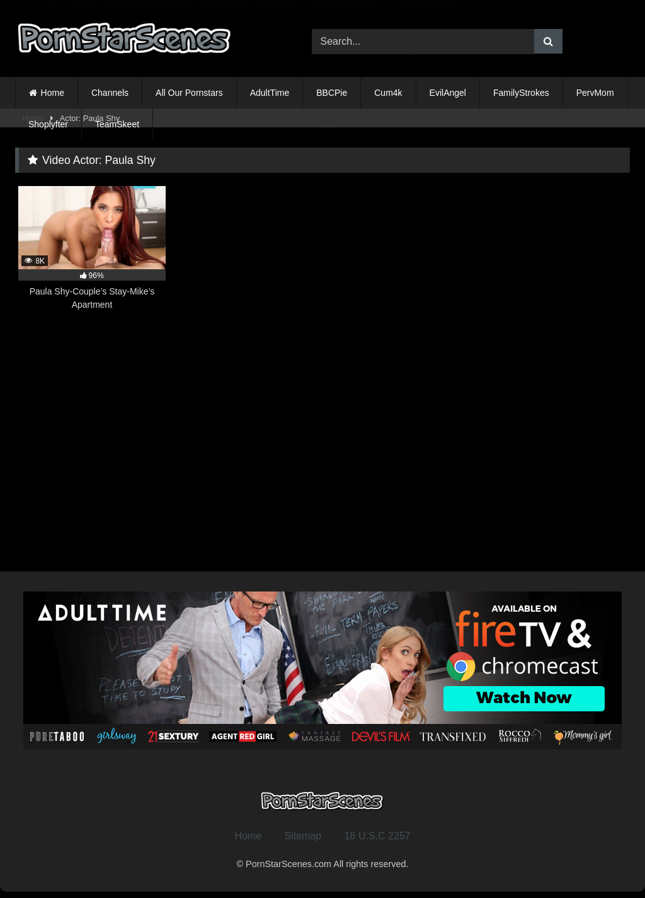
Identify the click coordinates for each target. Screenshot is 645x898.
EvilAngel (448, 93)
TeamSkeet (117, 124)
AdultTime (270, 93)
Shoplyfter (48, 124)
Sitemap (303, 836)
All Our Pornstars (189, 93)
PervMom (595, 93)
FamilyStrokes (521, 93)
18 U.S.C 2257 (378, 836)
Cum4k (388, 93)
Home (52, 93)
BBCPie (331, 93)
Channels (109, 93)
